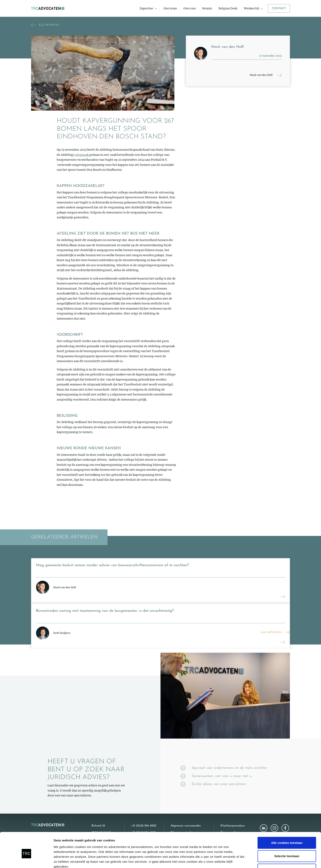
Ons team (170, 8)
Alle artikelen (271, 632)
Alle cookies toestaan (286, 823)
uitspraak (82, 155)
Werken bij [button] (251, 8)
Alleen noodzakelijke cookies (287, 849)
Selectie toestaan (287, 836)
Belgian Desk (228, 8)
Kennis (207, 8)
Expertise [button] (146, 8)
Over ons (189, 8)
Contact (279, 8)
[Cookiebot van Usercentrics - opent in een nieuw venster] (26, 860)
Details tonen (221, 860)
